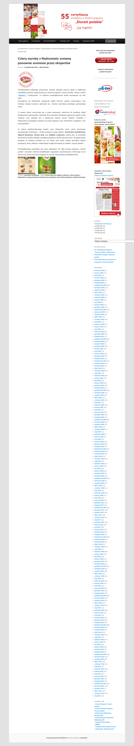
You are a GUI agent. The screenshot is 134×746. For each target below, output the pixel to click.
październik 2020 (100, 420)
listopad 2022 (99, 358)
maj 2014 (97, 608)
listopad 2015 (99, 564)
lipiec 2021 (98, 398)
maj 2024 (97, 322)
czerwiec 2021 (99, 400)
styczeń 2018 (99, 500)
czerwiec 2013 (99, 635)
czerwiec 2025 (99, 295)
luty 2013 (97, 644)
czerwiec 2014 (99, 605)
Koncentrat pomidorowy (65, 177)
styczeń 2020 (99, 441)
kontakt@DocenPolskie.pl (102, 224)
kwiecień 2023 (99, 346)
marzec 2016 (98, 554)
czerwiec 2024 (99, 319)
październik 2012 (100, 654)
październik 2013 (100, 625)
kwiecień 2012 (99, 669)
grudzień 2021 (99, 385)
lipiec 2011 (98, 691)
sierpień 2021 (99, 395)
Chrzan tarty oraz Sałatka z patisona (57, 175)
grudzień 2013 (99, 620)
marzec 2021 (98, 407)
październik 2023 (100, 339)
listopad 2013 (99, 622)
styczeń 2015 (99, 588)
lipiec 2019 (98, 456)
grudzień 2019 (99, 444)
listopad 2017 (99, 505)
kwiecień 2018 (99, 493)
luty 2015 (97, 586)
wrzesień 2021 (99, 393)
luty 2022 (97, 380)
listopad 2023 (99, 336)
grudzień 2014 (99, 591)
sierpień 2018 (99, 483)
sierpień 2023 (99, 344)
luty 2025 (97, 302)
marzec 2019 (98, 466)
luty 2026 (97, 275)
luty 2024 (97, 329)
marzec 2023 (98, 349)
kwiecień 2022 (99, 375)
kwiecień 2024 (99, 324)
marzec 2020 (98, 437)
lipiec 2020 (98, 427)
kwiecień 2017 (99, 522)
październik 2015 (100, 566)
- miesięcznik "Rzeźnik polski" (104, 729)
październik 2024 (100, 309)
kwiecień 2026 (99, 270)
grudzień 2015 (99, 561)
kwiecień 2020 (99, 434)
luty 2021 (97, 410)
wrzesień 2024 (99, 312)
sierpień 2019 (99, 454)
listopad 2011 (99, 681)
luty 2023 (97, 351)
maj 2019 (97, 461)
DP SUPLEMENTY (50, 41)
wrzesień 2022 (99, 363)
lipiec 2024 (98, 317)
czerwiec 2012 (99, 664)
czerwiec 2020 (99, 429)
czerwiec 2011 (99, 693)
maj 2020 (97, 432)
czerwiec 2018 (99, 488)
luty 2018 (97, 498)
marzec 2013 (98, 642)
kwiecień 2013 (99, 639)
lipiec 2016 (98, 544)
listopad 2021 (99, 388)
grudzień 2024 (99, 307)
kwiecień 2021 (99, 405)
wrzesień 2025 (99, 287)
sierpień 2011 (99, 688)
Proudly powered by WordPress (56, 738)
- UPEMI (97, 724)
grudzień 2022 (99, 356)
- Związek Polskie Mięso (102, 722)
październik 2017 (100, 507)
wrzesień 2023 (99, 341)
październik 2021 (100, 390)
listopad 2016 (99, 534)
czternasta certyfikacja (31, 175)
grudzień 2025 (99, 280)
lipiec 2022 (98, 368)
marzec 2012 (98, 671)
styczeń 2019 (99, 471)
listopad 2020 (99, 417)
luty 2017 (97, 527)
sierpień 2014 (99, 600)
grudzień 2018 (99, 473)
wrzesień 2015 (99, 569)
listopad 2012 (99, 652)
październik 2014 (100, 595)
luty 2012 (97, 674)
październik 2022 (100, 361)
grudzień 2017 (99, 503)
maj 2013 (97, 637)
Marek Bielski (44, 67)
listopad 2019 (99, 446)
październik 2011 (100, 683)
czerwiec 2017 (99, 517)
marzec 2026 (98, 273)
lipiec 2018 (98, 485)
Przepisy (76, 41)
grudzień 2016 (99, 532)
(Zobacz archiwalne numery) (103, 175)
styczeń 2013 (99, 647)
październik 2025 (100, 285)
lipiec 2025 (98, 292)
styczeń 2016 (99, 559)
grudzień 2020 (99, 415)
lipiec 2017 (98, 515)
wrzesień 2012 (99, 657)
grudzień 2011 (99, 679)
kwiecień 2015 (99, 581)
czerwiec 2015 (99, 576)
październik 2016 (100, 537)
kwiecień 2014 (99, 610)
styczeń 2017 (99, 529)
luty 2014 (97, 615)
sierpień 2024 (99, 314)
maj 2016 (97, 549)
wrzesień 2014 (99, 598)
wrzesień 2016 (99, 539)
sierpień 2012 (99, 659)
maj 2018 (97, 490)
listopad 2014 (99, 593)
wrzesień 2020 (99, 422)
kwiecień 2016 (99, 551)
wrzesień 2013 (99, 627)
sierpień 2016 (99, 542)
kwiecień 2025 (99, 297)
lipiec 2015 (98, 574)
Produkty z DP (65, 41)
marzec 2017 (98, 525)
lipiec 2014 (98, 603)
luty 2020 (97, 439)
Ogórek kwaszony (79, 177)
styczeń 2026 (99, 278)
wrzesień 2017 (99, 510)
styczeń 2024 (99, 331)
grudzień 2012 (99, 649)
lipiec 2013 (98, 632)
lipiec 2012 (98, 661)
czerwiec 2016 (99, 547)
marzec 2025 (98, 300)
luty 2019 (97, 468)
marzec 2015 (98, 583)
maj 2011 (97, 696)
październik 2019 (100, 449)
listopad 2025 (99, 283)
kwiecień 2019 (99, 463)
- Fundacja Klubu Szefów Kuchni (105, 726)
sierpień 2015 (99, 571)
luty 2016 (97, 556)
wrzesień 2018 (99, 481)
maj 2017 (97, 520)
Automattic (83, 738)
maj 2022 (97, 373)
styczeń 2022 (99, 383)
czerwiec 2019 (99, 459)
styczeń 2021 (99, 412)
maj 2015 (97, 578)
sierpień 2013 (99, 630)
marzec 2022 (98, 378)
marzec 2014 (98, 613)
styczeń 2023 (99, 353)
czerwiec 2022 (99, 371)
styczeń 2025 (99, 305)
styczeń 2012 (99, 676)
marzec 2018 (98, 495)
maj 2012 (97, 666)
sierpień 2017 (99, 512)
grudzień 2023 (99, 334)
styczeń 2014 (99, 617)
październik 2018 (100, 478)
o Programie (36, 41)
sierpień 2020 (99, 424)
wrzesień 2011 (99, 686)
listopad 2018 (99, 476)
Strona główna (23, 41)
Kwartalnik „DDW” (89, 41)
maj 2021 (97, 402)
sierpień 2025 (99, 290)
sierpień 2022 (99, 366)
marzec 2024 (98, 327)
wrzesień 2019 (99, 451)
